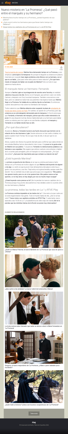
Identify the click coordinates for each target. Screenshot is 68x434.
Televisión (34, 413)
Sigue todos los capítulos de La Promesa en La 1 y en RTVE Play (27, 27)
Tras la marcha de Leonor (14, 72)
